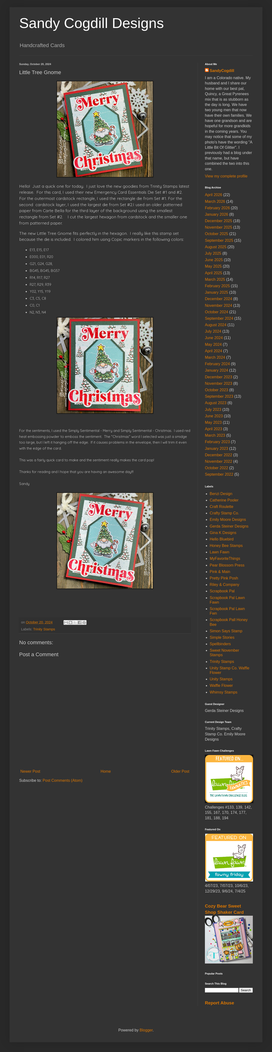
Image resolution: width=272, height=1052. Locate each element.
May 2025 (213, 266)
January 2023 (216, 448)
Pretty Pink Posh (224, 578)
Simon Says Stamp (226, 631)
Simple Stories (222, 637)
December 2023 (218, 377)
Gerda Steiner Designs (229, 526)
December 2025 (218, 221)
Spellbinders (220, 644)
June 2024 (214, 338)
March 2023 (215, 435)
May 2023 (213, 422)
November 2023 (218, 383)
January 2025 (216, 292)
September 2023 (219, 396)
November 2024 (218, 305)
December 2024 (218, 299)
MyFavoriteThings (225, 558)
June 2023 (214, 416)
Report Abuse (219, 1002)
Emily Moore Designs (228, 520)
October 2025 (216, 234)
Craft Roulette (221, 507)
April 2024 (213, 351)
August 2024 (215, 325)
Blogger (146, 1030)
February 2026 (217, 208)
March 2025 (215, 279)
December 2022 (218, 455)
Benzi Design (221, 494)
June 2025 (214, 260)
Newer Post (30, 771)
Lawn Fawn (219, 552)
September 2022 (219, 474)
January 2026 (216, 214)
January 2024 (216, 370)
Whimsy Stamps (223, 692)
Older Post (180, 771)
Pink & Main (220, 572)
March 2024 (215, 357)
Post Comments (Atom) (62, 780)
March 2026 (215, 201)
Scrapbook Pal (222, 591)
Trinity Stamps (44, 629)
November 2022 (218, 461)
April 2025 (213, 273)
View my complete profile (226, 176)
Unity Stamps (221, 679)
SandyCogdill (222, 71)
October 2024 (216, 312)
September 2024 (219, 318)
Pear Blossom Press (227, 565)
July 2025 (213, 253)
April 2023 (213, 429)
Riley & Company (224, 585)
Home (106, 771)
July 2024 (213, 331)
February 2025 (217, 286)
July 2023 (213, 410)
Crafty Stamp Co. (224, 513)
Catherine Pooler (224, 500)
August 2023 (215, 403)
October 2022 (216, 468)
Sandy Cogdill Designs (91, 23)
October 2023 (216, 390)
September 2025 (219, 240)
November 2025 (218, 227)
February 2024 (217, 364)
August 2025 (215, 247)
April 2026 (213, 195)
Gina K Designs (223, 533)
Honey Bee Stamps (226, 546)
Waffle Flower (221, 685)
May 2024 (213, 344)
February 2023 (217, 442)
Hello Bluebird (222, 539)
